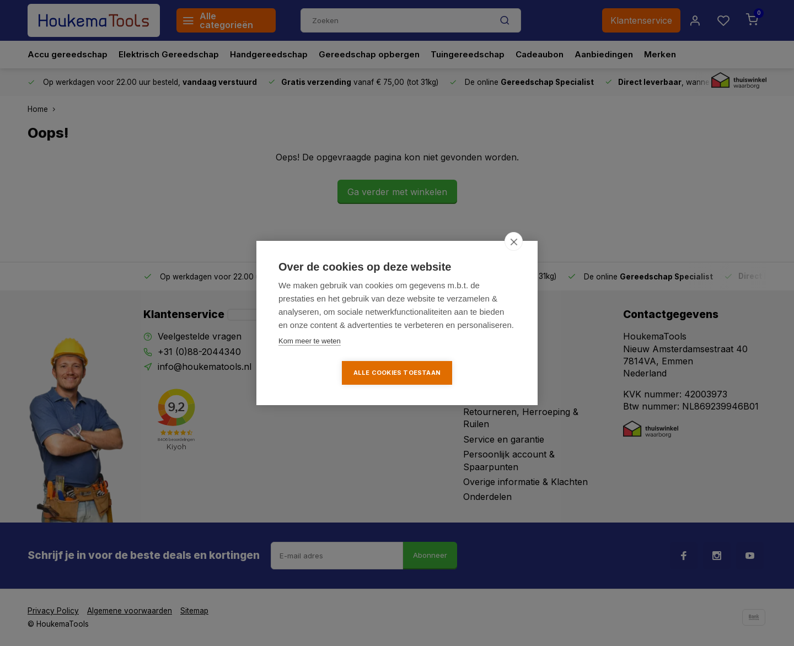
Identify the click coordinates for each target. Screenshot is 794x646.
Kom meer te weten (309, 341)
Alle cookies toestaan (397, 372)
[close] (514, 241)
